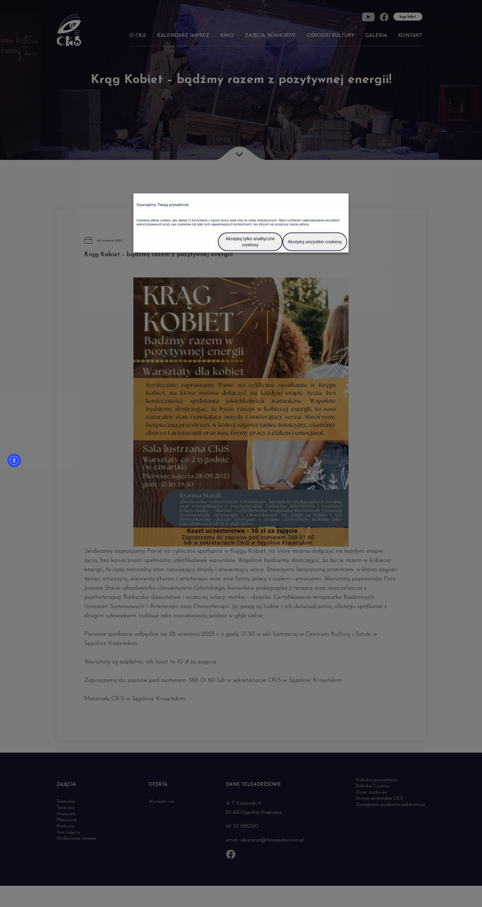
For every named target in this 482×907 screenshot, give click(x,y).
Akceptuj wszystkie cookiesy (315, 241)
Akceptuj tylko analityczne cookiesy (250, 241)
